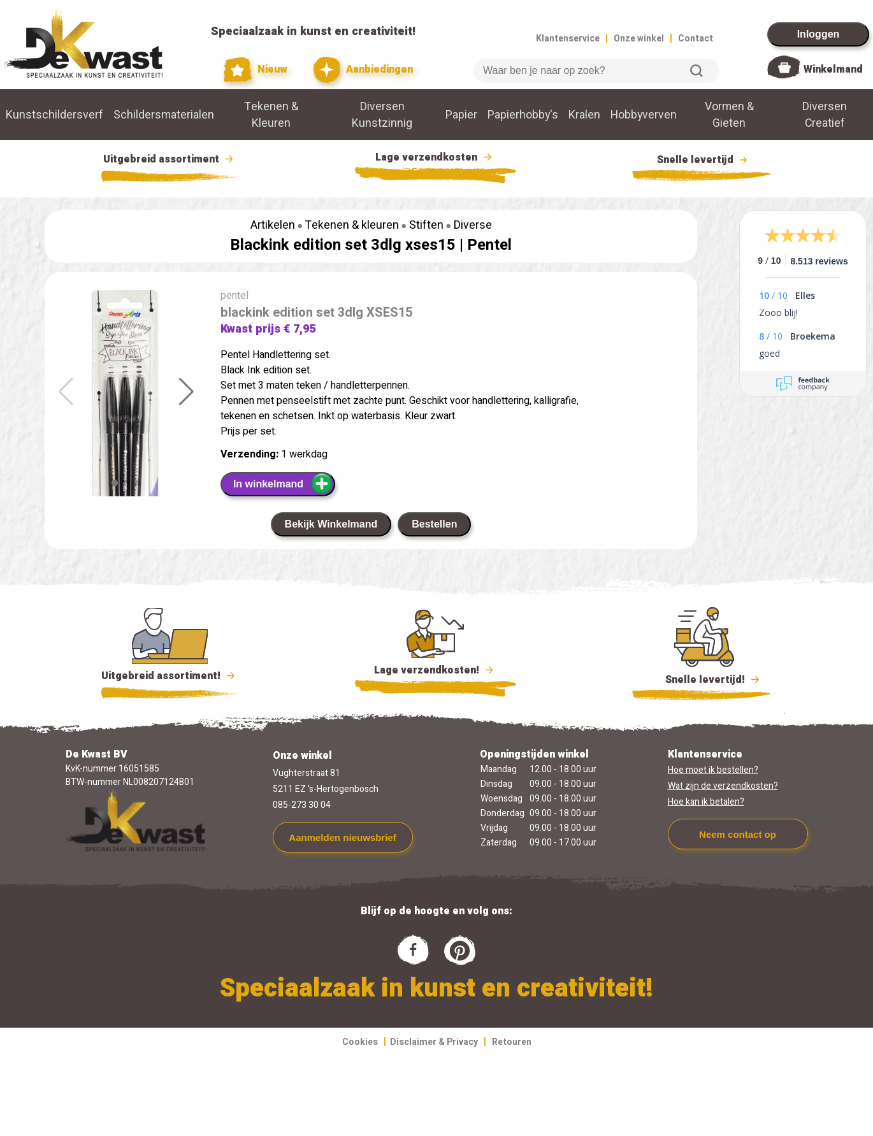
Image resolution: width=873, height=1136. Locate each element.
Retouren (511, 1042)
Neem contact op (737, 834)
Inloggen (818, 34)
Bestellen (434, 524)
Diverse (473, 225)
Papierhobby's (522, 114)
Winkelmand (833, 69)
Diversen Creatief (824, 114)
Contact (695, 38)
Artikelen (272, 225)
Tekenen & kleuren (352, 225)
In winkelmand (283, 483)
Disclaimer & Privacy (434, 1042)
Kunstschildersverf (54, 114)
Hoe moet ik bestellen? (713, 770)
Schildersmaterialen (163, 114)
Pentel (489, 245)
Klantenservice (568, 38)
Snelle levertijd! (704, 678)
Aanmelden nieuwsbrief (342, 837)
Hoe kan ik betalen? (706, 802)
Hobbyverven (643, 114)
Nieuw (255, 69)
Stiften (426, 225)
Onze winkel (639, 38)
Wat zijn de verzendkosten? (723, 786)
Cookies (360, 1042)
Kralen (584, 114)
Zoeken (696, 70)
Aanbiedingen (363, 70)
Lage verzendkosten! (435, 672)
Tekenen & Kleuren (271, 114)
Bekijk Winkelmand (331, 524)
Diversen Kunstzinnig (382, 114)
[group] (126, 413)
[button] (186, 392)
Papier (461, 114)
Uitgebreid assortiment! (169, 676)
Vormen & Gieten (729, 114)
